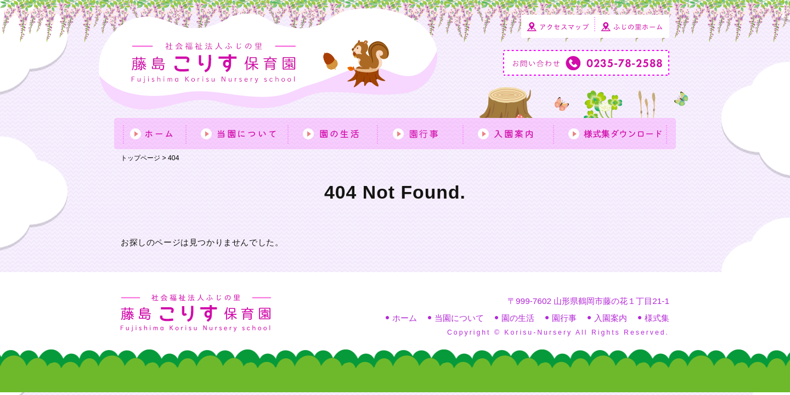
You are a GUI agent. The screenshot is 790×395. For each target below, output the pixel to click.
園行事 (564, 318)
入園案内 (610, 318)
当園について (459, 318)
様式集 (657, 318)
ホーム (404, 318)
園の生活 (517, 318)
